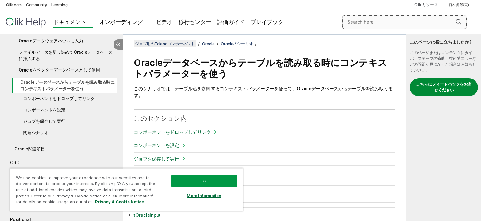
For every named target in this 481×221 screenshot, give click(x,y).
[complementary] (443, 127)
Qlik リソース (426, 4)
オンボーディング (121, 22)
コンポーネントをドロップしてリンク (59, 98)
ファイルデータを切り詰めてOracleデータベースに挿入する (66, 55)
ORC (14, 162)
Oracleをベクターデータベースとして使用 (59, 69)
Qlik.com (14, 4)
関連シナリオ (35, 132)
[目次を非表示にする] (118, 44)
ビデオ (164, 22)
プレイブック (267, 22)
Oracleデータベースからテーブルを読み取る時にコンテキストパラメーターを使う (67, 85)
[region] (126, 189)
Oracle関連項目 (29, 148)
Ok (204, 180)
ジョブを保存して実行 (44, 121)
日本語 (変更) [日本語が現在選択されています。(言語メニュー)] (459, 5)
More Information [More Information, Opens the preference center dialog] (204, 195)
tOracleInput (147, 215)
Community (36, 4)
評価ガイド (230, 22)
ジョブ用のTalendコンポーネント (165, 43)
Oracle (208, 43)
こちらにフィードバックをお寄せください (444, 87)
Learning (59, 4)
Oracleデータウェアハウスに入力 (51, 40)
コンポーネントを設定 (44, 109)
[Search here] (404, 22)
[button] (458, 22)
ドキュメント (69, 22)
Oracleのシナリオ (237, 43)
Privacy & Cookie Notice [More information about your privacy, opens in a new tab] (119, 201)
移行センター (195, 22)
